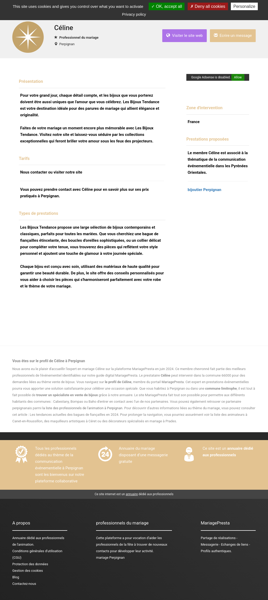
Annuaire (19, 538)
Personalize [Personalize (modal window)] (244, 6)
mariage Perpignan (110, 557)
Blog (15, 577)
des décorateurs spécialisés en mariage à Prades (139, 421)
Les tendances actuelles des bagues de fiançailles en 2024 (74, 415)
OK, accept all (166, 6)
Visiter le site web (184, 35)
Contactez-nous (24, 584)
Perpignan (67, 44)
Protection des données (30, 564)
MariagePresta (172, 382)
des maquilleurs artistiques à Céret (70, 421)
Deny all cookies (207, 6)
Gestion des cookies (27, 571)
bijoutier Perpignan (204, 189)
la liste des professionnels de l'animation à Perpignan (82, 408)
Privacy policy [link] (134, 14)
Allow (238, 77)
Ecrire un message (233, 35)
